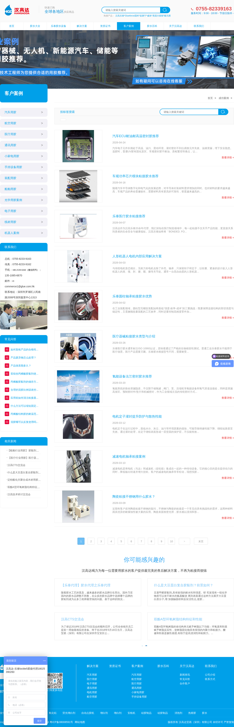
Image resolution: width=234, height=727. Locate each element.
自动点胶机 (87, 712)
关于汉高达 (175, 26)
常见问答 (185, 679)
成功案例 (224, 98)
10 (171, 541)
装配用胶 (10, 178)
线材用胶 (10, 221)
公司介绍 (210, 674)
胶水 (204, 712)
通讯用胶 (10, 145)
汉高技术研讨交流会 (19, 494)
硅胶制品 (146, 712)
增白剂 (104, 712)
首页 (11, 26)
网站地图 (80, 722)
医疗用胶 (10, 134)
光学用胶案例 (13, 200)
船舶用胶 (10, 189)
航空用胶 (10, 123)
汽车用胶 (10, 112)
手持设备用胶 (13, 167)
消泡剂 (178, 712)
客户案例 (129, 26)
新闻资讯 (185, 674)
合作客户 (185, 683)
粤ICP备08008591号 (61, 722)
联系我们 (199, 26)
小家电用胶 (12, 156)
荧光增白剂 (69, 712)
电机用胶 (92, 692)
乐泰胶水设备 (58, 26)
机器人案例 (12, 232)
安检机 (131, 712)
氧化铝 (52, 712)
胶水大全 (35, 26)
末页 (200, 541)
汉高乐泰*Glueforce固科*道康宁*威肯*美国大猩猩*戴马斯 (143, 15)
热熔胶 (192, 712)
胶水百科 (152, 26)
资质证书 (105, 26)
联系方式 (210, 679)
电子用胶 (10, 211)
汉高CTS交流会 (16, 465)
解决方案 (82, 26)
